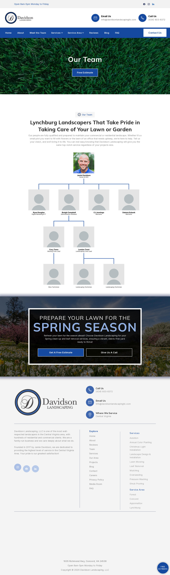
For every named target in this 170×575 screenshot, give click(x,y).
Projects (93, 468)
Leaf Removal (137, 470)
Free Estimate (85, 72)
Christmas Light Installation (137, 452)
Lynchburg (135, 512)
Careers (93, 481)
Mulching (134, 474)
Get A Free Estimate (60, 352)
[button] (57, 33)
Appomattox (136, 507)
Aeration (134, 442)
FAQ (117, 33)
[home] (19, 18)
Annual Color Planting (141, 446)
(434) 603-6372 (156, 19)
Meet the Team (38, 33)
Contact (93, 477)
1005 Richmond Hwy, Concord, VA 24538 (85, 561)
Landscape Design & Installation (140, 460)
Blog (106, 33)
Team (92, 455)
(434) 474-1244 (8, 570)
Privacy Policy (96, 485)
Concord (134, 503)
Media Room (95, 490)
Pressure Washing (139, 483)
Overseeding (136, 479)
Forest (133, 498)
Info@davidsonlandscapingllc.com (118, 19)
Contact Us (155, 32)
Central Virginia (103, 428)
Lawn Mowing (137, 466)
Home (8, 33)
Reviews (93, 33)
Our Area (93, 464)
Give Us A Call (109, 352)
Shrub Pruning (137, 487)
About (20, 33)
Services (93, 459)
